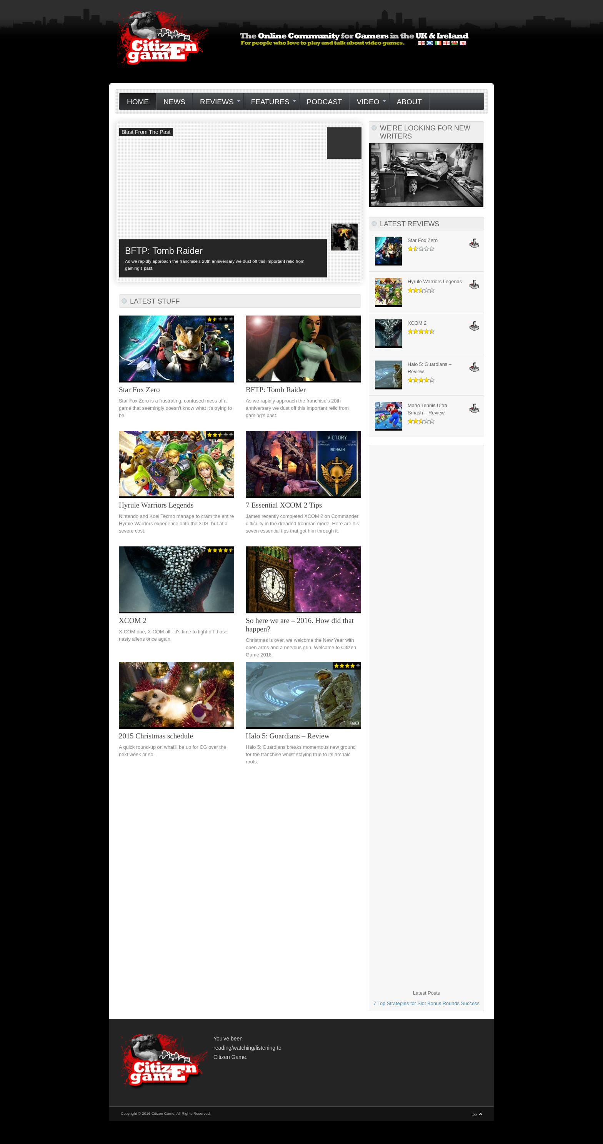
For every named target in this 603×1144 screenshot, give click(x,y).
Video (367, 102)
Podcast (324, 102)
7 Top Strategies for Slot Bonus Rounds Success (426, 1003)
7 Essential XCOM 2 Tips (284, 505)
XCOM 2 (133, 620)
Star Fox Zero (139, 390)
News (174, 102)
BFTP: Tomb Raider (164, 251)
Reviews (216, 102)
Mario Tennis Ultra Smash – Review (427, 409)
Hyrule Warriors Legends (156, 505)
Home (138, 102)
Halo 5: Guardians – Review (288, 736)
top (474, 1114)
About (409, 102)
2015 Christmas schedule (156, 736)
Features (270, 102)
